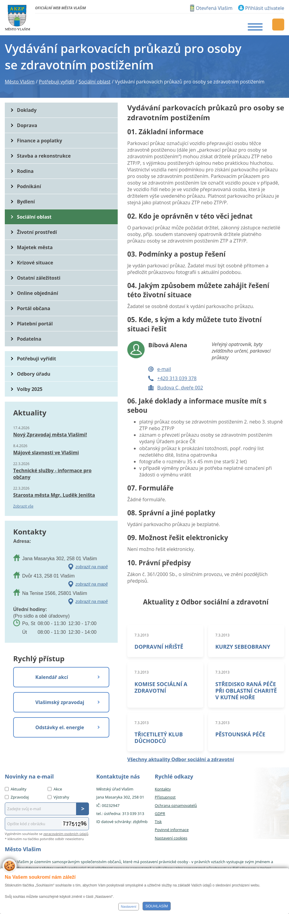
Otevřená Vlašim (214, 8)
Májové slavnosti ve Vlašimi (46, 452)
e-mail (164, 369)
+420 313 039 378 (176, 378)
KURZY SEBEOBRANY (242, 646)
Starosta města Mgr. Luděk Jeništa (54, 495)
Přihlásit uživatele (264, 8)
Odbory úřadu (34, 374)
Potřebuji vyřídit (36, 358)
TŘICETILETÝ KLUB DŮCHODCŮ (158, 737)
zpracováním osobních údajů (65, 833)
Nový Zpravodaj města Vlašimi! (50, 434)
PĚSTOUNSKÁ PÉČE (240, 734)
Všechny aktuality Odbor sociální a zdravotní (180, 759)
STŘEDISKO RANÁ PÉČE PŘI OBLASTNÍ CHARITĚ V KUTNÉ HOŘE (246, 690)
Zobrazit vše (23, 506)
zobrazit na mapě (91, 566)
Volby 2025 (30, 389)
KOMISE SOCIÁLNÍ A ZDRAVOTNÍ (160, 687)
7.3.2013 (141, 635)
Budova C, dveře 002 (180, 387)
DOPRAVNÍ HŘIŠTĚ (158, 646)
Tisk (158, 821)
